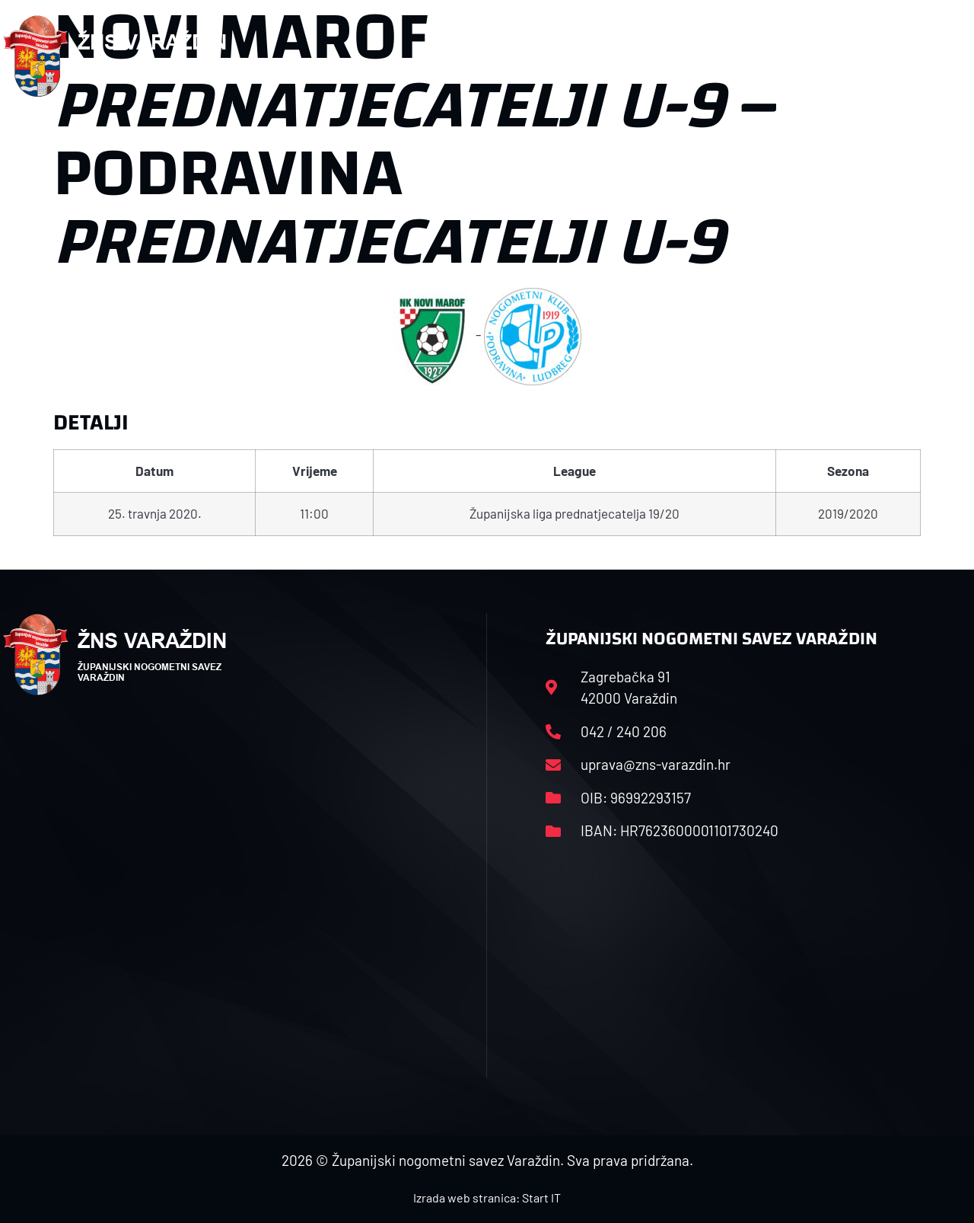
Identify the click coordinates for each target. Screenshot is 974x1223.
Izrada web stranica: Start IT (487, 1197)
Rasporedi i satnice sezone (559, 56)
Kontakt (806, 56)
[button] (940, 56)
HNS (435, 56)
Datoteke (708, 56)
